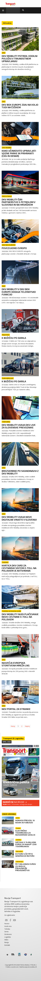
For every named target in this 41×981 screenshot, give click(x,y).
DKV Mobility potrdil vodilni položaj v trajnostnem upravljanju (19, 58)
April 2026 (7, 742)
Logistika (7, 937)
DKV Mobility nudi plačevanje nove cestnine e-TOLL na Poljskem (20, 617)
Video (6, 940)
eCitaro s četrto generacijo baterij (24, 855)
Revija (6, 942)
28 (36, 967)
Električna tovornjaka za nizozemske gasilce (25, 832)
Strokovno (8, 934)
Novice (6, 924)
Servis (6, 932)
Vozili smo (8, 926)
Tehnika (7, 929)
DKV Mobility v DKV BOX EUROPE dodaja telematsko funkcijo (19, 292)
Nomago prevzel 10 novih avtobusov (25, 821)
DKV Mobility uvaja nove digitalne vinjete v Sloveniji (19, 518)
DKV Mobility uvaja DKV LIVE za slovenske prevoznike (19, 426)
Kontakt (7, 945)
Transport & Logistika (13, 738)
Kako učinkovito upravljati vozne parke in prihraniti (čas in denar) (19, 153)
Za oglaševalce (9, 915)
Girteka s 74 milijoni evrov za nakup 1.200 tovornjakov (26, 844)
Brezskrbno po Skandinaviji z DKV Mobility (20, 472)
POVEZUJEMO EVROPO (14, 248)
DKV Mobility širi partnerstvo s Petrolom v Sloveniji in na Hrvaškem (18, 202)
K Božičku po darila (14, 337)
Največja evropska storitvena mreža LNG (16, 664)
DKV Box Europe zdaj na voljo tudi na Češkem (20, 106)
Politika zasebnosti (12, 967)
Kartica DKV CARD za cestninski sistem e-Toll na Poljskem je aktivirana (19, 568)
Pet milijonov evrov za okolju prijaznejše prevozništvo (25, 867)
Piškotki (33, 965)
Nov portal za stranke (16, 709)
